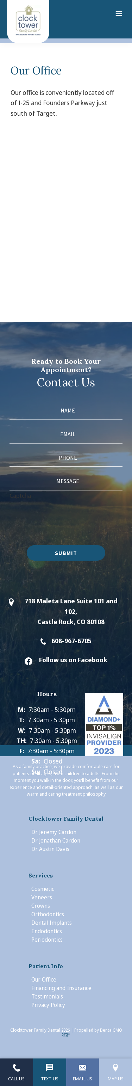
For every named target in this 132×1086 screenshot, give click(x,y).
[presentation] (63, 514)
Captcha (20, 495)
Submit (66, 552)
